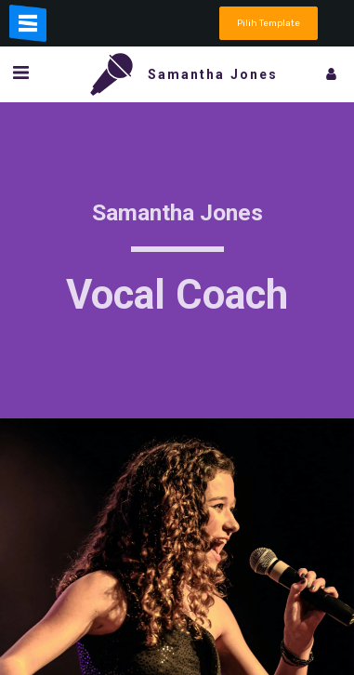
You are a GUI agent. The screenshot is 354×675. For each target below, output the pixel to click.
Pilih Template (268, 23)
